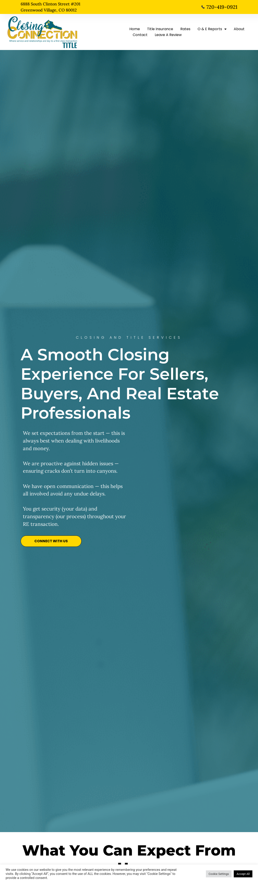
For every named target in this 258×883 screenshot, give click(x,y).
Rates (185, 29)
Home (134, 29)
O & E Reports (212, 29)
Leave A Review (168, 34)
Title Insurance (160, 29)
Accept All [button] (243, 874)
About (239, 29)
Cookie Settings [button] (219, 874)
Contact (140, 34)
